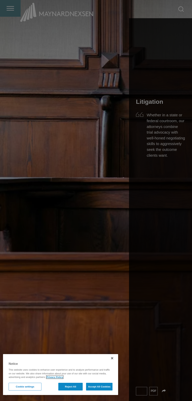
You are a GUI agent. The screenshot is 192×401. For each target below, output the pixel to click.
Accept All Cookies (99, 386)
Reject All (70, 386)
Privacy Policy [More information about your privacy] (54, 377)
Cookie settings (25, 386)
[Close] (112, 358)
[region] (60, 374)
